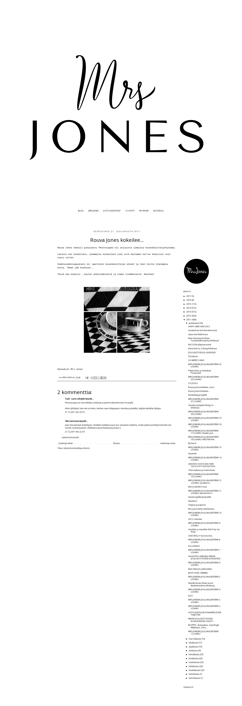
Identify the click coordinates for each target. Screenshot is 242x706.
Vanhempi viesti (167, 443)
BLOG (81, 210)
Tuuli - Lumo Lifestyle (75, 398)
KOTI (190, 595)
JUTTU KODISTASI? (111, 210)
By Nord (192, 443)
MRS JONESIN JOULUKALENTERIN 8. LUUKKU (204, 540)
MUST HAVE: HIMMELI (198, 572)
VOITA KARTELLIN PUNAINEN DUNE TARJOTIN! (204, 613)
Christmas (193, 356)
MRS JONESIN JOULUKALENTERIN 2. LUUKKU (204, 607)
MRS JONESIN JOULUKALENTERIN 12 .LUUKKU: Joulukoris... (204, 481)
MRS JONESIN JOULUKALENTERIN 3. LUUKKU (204, 600)
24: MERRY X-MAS (196, 360)
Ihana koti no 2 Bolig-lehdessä (202, 348)
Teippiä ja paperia (197, 504)
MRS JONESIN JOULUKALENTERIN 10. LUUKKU (205, 514)
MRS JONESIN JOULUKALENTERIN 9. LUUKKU (204, 524)
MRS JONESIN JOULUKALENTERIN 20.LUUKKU (203, 412)
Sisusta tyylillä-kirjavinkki (199, 497)
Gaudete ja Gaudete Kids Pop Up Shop (204, 530)
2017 (189, 296)
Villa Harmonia (72, 421)
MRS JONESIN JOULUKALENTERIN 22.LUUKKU (203, 378)
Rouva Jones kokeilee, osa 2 (201, 387)
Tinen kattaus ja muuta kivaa (201, 470)
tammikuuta (194, 678)
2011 (189, 319)
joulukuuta (194, 323)
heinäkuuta (194, 654)
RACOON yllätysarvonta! (199, 344)
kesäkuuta (194, 658)
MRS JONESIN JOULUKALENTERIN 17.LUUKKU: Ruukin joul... (203, 431)
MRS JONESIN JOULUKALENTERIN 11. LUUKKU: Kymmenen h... (205, 492)
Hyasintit (192, 453)
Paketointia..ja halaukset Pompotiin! (199, 371)
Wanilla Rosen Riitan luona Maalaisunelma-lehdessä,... (202, 584)
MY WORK (144, 210)
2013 (189, 311)
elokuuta (193, 650)
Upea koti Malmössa (198, 334)
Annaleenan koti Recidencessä (202, 330)
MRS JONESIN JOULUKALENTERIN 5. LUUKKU (204, 577)
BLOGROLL (158, 210)
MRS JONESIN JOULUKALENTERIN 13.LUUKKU (203, 475)
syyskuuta (193, 646)
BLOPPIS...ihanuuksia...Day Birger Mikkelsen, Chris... (203, 626)
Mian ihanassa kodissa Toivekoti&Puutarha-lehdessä (203, 339)
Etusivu (116, 443)
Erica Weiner (194, 546)
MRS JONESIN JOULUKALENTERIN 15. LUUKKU (205, 448)
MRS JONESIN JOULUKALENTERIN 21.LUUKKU (203, 400)
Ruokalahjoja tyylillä (197, 395)
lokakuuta (193, 642)
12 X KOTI (129, 210)
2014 (189, 307)
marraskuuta (195, 638)
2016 (189, 300)
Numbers (192, 501)
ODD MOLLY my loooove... (200, 535)
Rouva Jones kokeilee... (199, 391)
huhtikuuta (194, 666)
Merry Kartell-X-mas (197, 486)
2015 (189, 304)
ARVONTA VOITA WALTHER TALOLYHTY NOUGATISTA (201, 465)
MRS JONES (93, 210)
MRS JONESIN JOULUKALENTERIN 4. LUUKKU (204, 590)
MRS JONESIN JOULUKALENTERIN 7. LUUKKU (204, 551)
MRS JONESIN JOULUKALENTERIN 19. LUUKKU (205, 419)
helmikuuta (194, 674)
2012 (189, 315)
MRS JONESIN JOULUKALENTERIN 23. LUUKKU (205, 365)
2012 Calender (195, 519)
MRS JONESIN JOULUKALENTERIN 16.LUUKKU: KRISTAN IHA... (203, 438)
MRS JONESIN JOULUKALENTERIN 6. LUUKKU (204, 563)
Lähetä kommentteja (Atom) (76, 448)
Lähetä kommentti (70, 437)
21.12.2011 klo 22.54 (75, 431)
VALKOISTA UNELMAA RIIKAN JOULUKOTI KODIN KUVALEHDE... (205, 557)
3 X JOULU (193, 383)
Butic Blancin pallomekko (200, 569)
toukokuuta (194, 662)
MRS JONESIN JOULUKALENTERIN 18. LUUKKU (205, 425)
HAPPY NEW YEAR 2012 (199, 326)
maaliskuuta (195, 670)
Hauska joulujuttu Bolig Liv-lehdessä (201, 406)
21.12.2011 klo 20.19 (75, 412)
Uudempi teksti (65, 443)
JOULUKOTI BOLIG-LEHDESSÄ (202, 352)
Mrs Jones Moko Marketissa (201, 508)
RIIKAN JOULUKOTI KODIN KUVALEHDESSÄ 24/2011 (201, 619)
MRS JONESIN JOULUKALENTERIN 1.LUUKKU (203, 632)
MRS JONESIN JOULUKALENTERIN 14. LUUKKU (205, 458)
